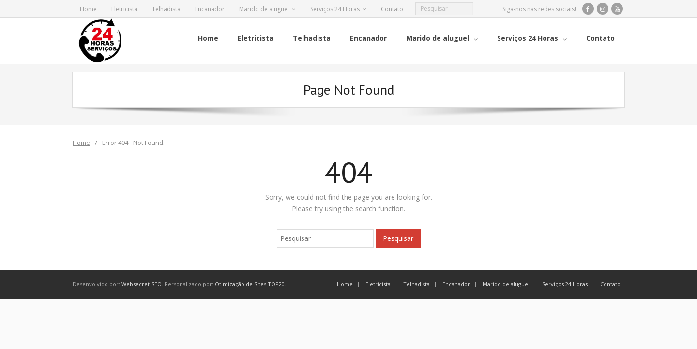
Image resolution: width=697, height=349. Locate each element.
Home (88, 9)
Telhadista (166, 9)
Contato (392, 9)
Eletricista (124, 9)
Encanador (210, 9)
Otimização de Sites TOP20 (250, 283)
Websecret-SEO (141, 283)
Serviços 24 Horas (335, 9)
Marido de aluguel (264, 9)
